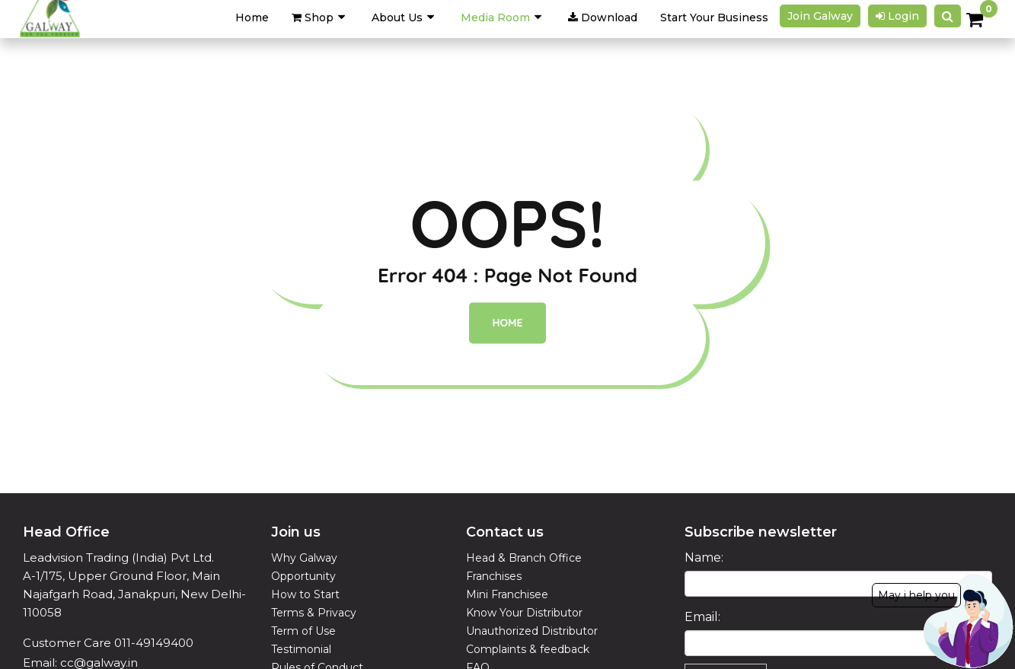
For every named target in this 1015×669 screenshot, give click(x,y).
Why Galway (304, 558)
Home (507, 323)
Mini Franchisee (507, 594)
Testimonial (301, 649)
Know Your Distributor (524, 613)
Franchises (494, 576)
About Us (397, 17)
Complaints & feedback (527, 649)
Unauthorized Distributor (532, 631)
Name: (704, 557)
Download (602, 17)
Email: (702, 617)
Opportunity (303, 576)
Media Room (495, 17)
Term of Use (303, 631)
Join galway (820, 16)
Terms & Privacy (313, 613)
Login (897, 16)
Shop (313, 17)
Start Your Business (714, 17)
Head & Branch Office (524, 558)
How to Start (305, 594)
